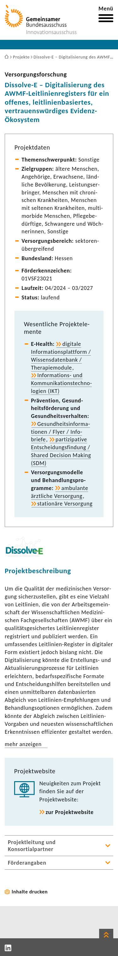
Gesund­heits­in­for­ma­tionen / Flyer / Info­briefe (60, 431)
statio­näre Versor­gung (65, 503)
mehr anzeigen (23, 744)
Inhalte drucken (30, 892)
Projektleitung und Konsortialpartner (32, 846)
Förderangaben (27, 862)
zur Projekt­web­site (70, 812)
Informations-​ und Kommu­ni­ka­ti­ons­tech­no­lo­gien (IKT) (61, 383)
